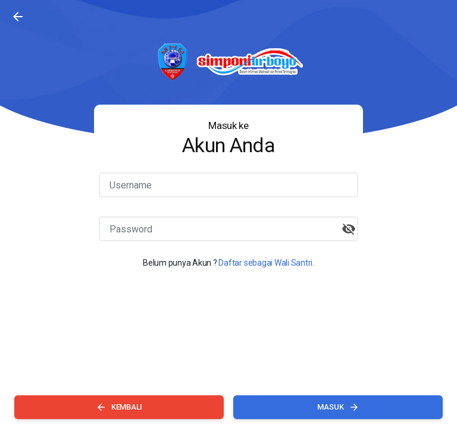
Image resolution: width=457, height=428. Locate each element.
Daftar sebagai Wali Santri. (266, 263)
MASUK (338, 407)
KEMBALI (119, 407)
